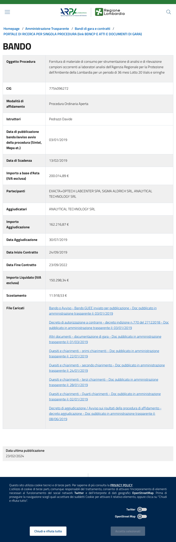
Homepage (11, 28)
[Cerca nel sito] (169, 12)
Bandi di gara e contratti (92, 28)
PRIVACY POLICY (121, 485)
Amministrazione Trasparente (47, 28)
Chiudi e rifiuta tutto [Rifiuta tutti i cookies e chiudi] (48, 531)
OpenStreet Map (131, 516)
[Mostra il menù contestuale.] (7, 12)
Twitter (136, 509)
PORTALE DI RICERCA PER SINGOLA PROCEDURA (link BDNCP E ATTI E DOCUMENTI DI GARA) (72, 34)
